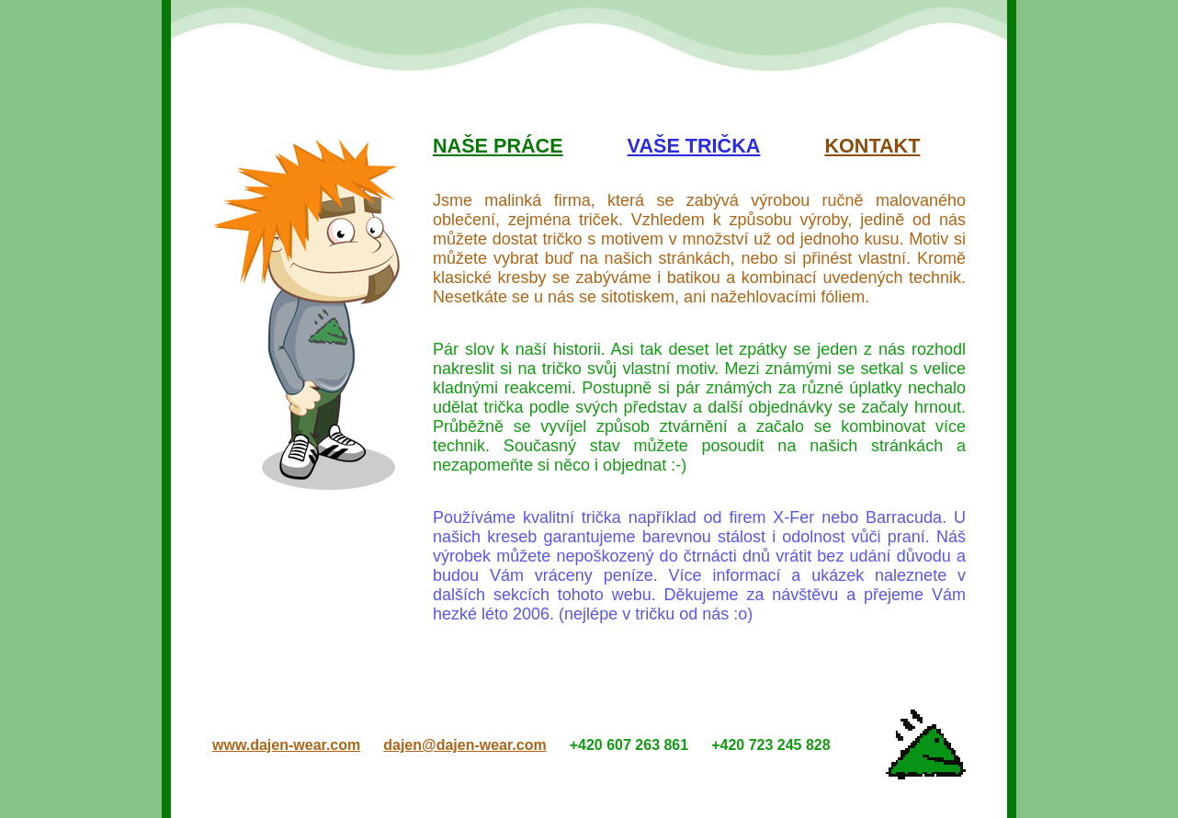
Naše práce (498, 145)
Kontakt (872, 145)
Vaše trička (694, 145)
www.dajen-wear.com (286, 745)
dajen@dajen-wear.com (464, 745)
